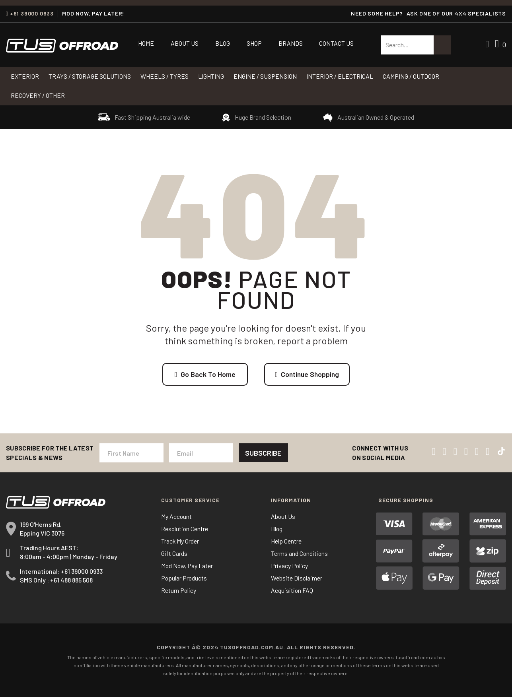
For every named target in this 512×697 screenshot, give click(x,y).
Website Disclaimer (296, 578)
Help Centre (286, 541)
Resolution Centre (185, 529)
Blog (222, 43)
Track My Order (180, 541)
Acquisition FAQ (292, 590)
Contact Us (336, 43)
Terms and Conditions (300, 553)
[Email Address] (200, 453)
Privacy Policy (289, 566)
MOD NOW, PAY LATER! (93, 13)
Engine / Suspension (265, 76)
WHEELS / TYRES (164, 76)
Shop (254, 43)
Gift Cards (174, 553)
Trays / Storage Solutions (90, 76)
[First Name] (131, 453)
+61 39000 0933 (30, 13)
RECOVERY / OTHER (38, 95)
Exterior (25, 76)
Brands (290, 43)
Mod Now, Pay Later (187, 566)
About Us (185, 43)
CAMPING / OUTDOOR (411, 76)
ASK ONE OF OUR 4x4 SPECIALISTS (456, 13)
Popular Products (184, 578)
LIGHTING (211, 76)
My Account (176, 516)
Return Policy (179, 590)
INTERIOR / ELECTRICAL (339, 76)
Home (146, 43)
